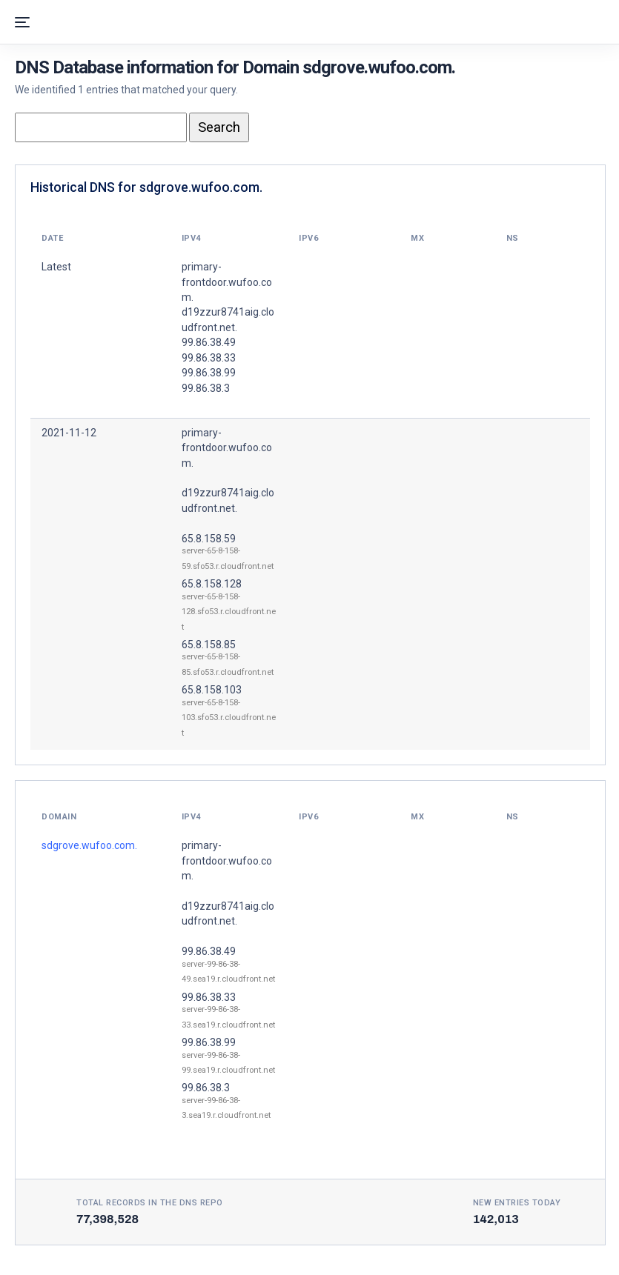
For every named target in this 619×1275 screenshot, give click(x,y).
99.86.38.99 (209, 1042)
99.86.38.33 (209, 997)
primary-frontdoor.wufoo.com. (227, 448)
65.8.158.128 (212, 584)
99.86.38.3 (206, 1087)
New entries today (517, 1203)
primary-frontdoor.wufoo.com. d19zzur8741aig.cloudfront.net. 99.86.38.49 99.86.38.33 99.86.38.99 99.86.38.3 (228, 327)
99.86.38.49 (209, 951)
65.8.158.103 (212, 690)
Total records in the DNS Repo (149, 1203)
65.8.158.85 (209, 644)
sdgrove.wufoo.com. (89, 845)
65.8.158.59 (209, 539)
